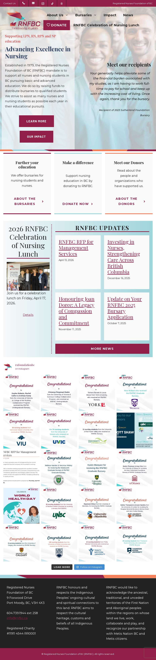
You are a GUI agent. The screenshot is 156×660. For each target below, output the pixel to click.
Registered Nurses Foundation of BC (133, 3)
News (128, 15)
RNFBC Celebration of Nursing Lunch (106, 25)
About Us (59, 15)
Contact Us (9, 3)
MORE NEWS (102, 349)
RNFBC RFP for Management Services (76, 247)
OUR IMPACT (36, 136)
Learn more (36, 121)
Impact (110, 15)
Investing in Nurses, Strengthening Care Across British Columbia (123, 256)
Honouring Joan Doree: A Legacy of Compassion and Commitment (76, 310)
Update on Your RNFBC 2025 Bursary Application (124, 307)
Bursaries (87, 15)
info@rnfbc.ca (17, 618)
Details (28, 315)
